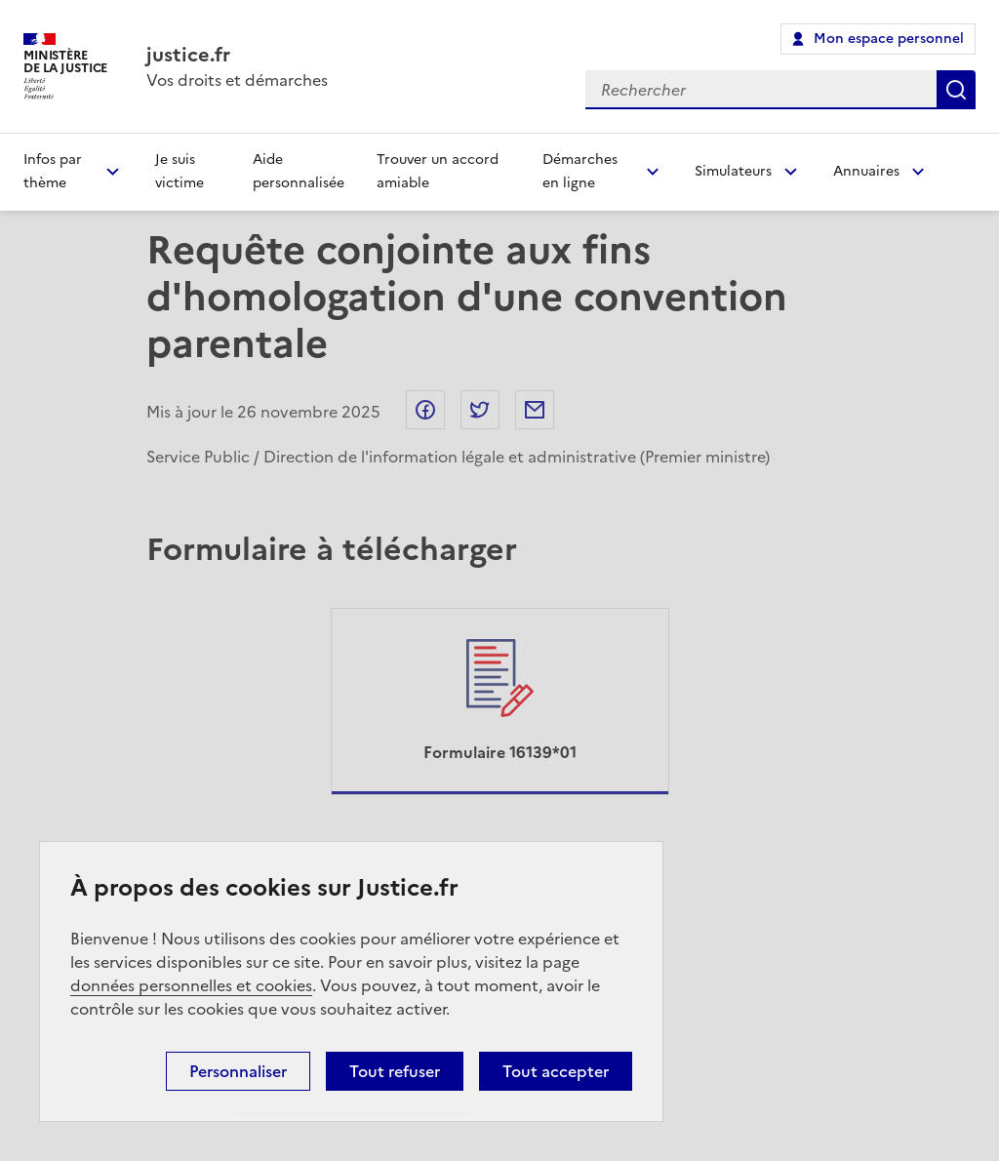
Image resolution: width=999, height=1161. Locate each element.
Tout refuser (394, 1071)
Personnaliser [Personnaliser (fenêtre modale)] (238, 1071)
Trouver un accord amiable (438, 171)
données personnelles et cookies (191, 985)
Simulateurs (733, 171)
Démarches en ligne (580, 171)
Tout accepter (555, 1071)
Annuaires (866, 171)
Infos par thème (52, 171)
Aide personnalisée (298, 171)
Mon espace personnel (889, 38)
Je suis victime (179, 171)
